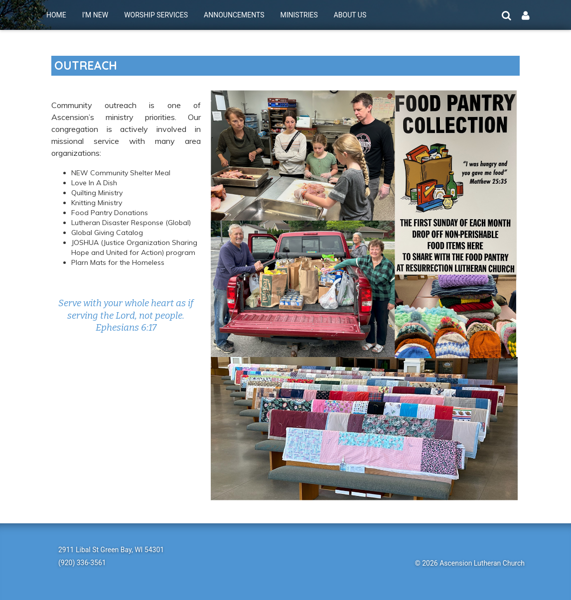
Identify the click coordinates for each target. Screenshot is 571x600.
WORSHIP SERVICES (156, 15)
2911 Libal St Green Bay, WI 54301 (111, 550)
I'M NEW (95, 15)
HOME (56, 15)
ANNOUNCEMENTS (234, 15)
